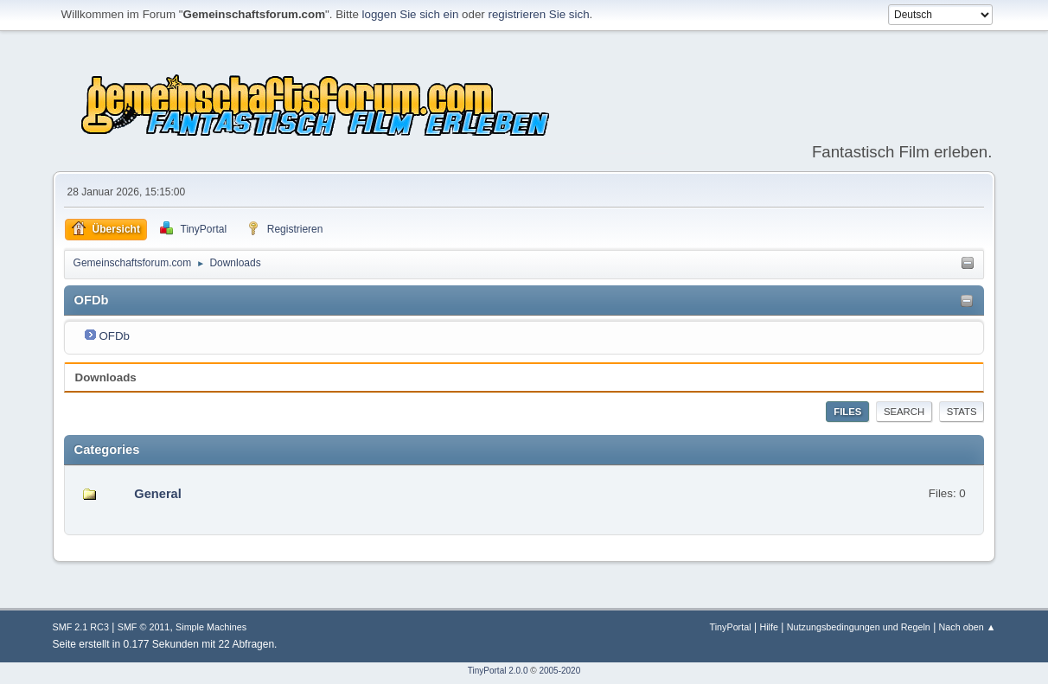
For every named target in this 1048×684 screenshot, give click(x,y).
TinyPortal (730, 627)
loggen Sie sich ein (410, 14)
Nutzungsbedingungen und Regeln (858, 627)
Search (904, 411)
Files (847, 411)
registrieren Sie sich (539, 14)
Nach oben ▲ (967, 627)
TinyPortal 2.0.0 (498, 670)
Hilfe (768, 627)
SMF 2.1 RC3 (81, 627)
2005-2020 (559, 670)
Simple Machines (211, 627)
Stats (962, 411)
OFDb (114, 335)
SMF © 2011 (144, 627)
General (158, 494)
